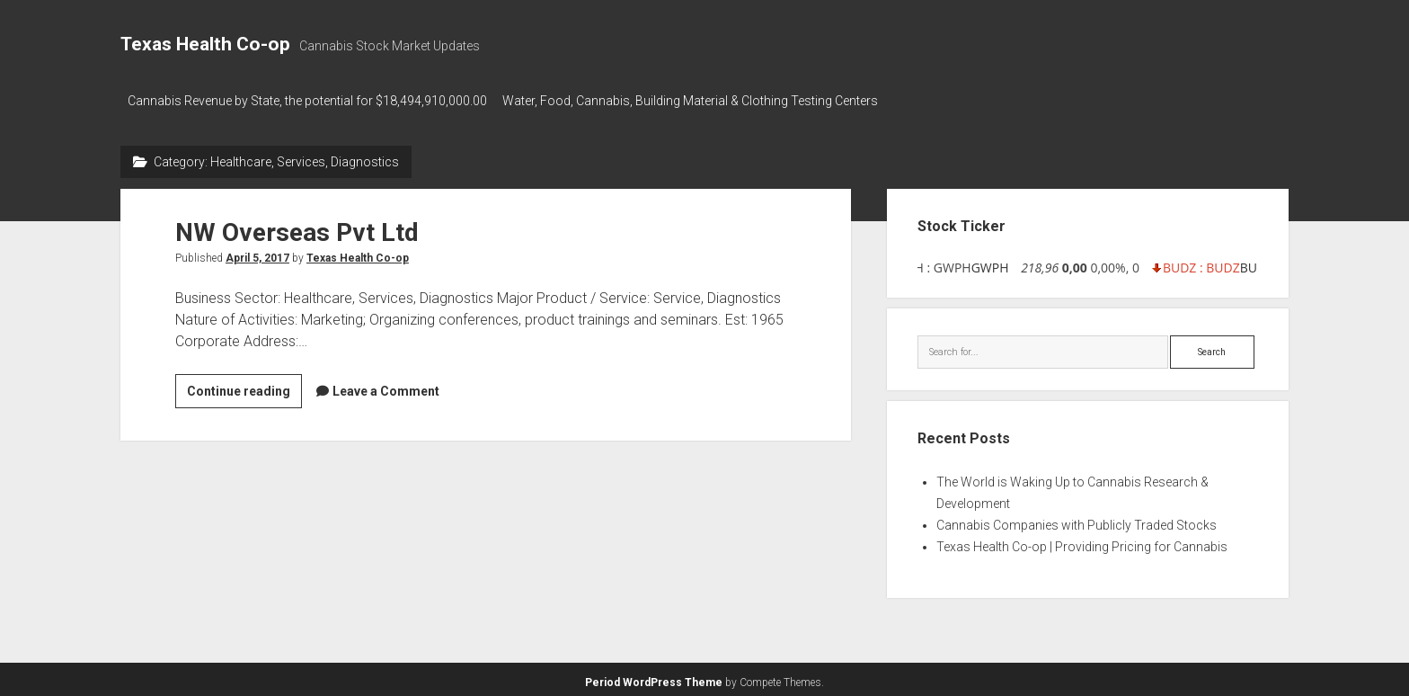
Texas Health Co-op (205, 44)
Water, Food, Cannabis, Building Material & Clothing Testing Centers (698, 101)
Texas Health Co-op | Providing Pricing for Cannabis (1081, 542)
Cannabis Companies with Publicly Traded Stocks (1076, 520)
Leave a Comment (385, 386)
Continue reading (244, 388)
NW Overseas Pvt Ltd (297, 227)
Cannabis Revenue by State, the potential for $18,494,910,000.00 (307, 101)
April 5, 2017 (257, 252)
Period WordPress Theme (653, 678)
